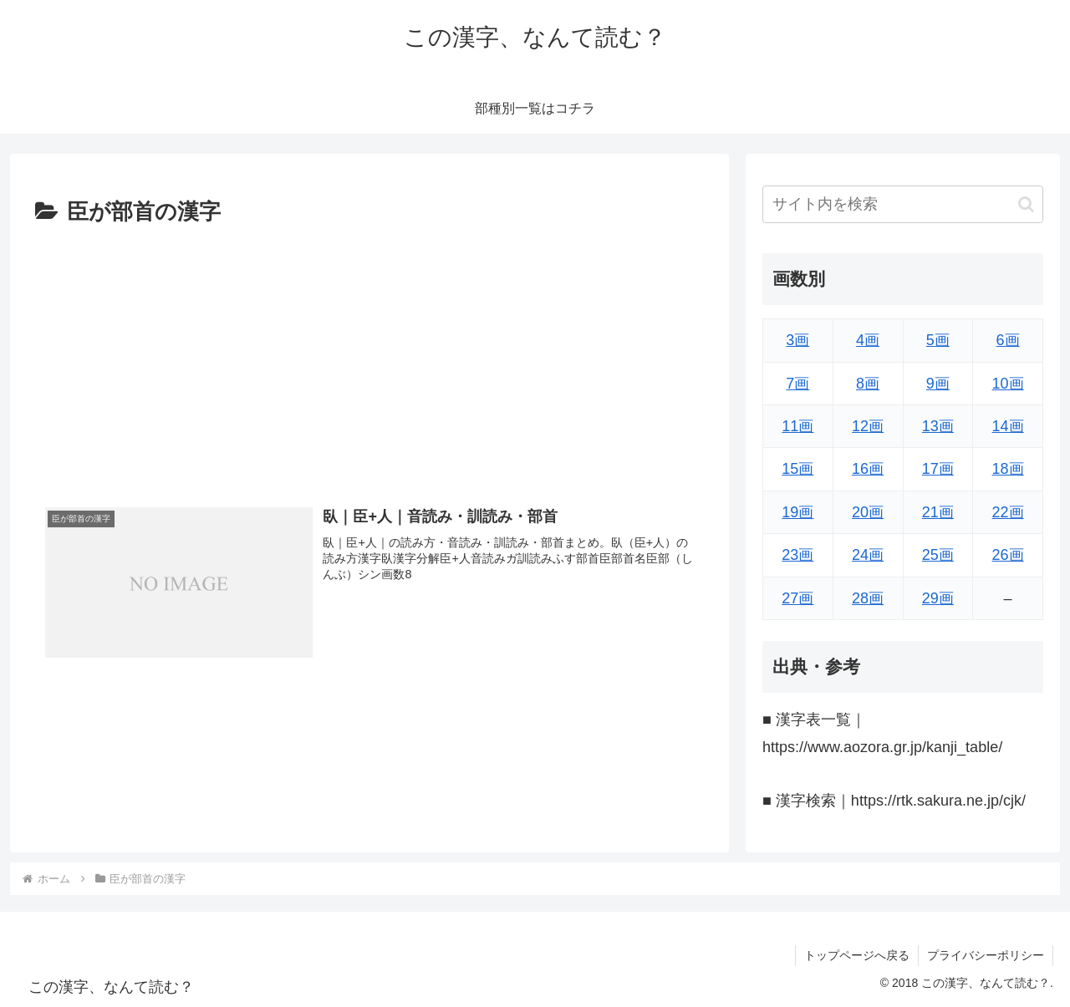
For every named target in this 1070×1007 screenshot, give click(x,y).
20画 (868, 512)
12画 (868, 426)
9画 (938, 383)
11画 (797, 426)
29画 (938, 598)
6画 (1008, 340)
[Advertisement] (369, 357)
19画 (797, 512)
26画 (1008, 555)
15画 (797, 468)
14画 (1008, 426)
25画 (938, 555)
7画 (797, 383)
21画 (938, 512)
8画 (867, 383)
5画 (938, 340)
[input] (902, 204)
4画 (867, 340)
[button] (1026, 204)
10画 (1008, 383)
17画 (938, 468)
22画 (1008, 512)
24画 (868, 555)
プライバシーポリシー (985, 955)
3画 (797, 340)
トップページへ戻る (857, 955)
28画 (868, 598)
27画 (797, 598)
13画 (938, 426)
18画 (1008, 468)
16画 (868, 468)
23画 (797, 555)
